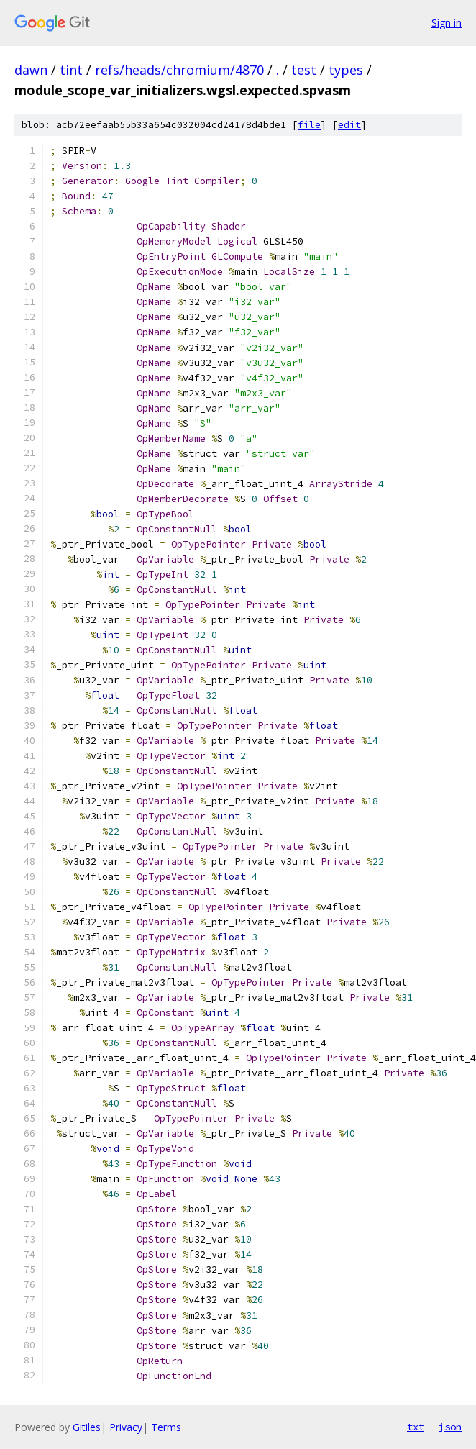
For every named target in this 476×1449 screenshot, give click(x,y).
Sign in (446, 22)
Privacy (125, 1427)
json (450, 1426)
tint (71, 69)
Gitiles (87, 1427)
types (346, 69)
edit (349, 125)
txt (415, 1426)
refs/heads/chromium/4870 (179, 69)
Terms (166, 1427)
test (303, 69)
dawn (30, 69)
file (309, 125)
